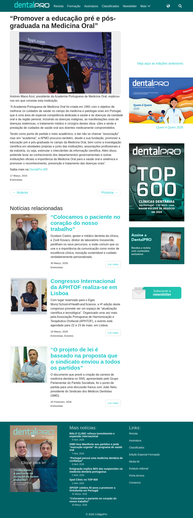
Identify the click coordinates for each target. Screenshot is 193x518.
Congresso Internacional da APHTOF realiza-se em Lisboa (84, 287)
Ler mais (113, 264)
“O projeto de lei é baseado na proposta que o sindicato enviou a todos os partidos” (85, 358)
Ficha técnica (136, 475)
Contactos (135, 482)
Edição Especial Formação (144, 454)
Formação (73, 6)
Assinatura (91, 6)
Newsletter (130, 6)
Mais (145, 6)
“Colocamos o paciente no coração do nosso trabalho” (85, 223)
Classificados (110, 6)
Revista (58, 6)
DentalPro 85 (37, 169)
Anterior (20, 192)
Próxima (109, 192)
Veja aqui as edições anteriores (160, 63)
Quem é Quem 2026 (170, 127)
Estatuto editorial (138, 468)
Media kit (134, 461)
